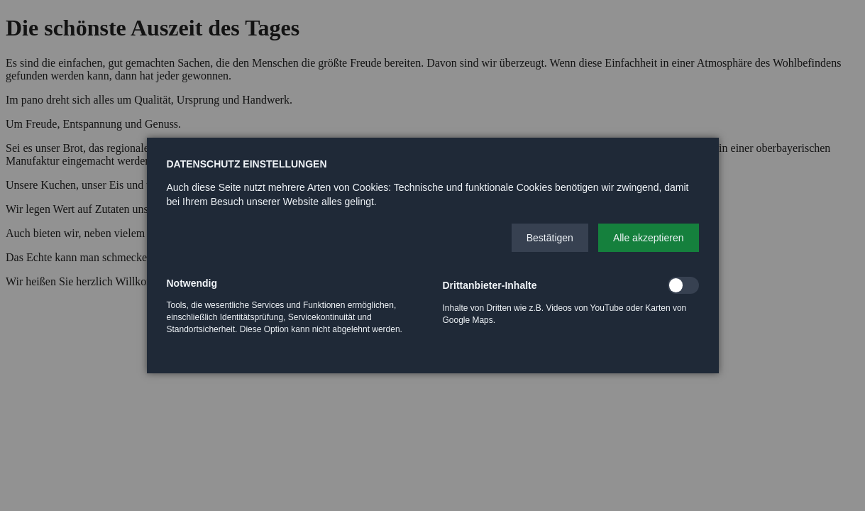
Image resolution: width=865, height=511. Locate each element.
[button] (550, 238)
